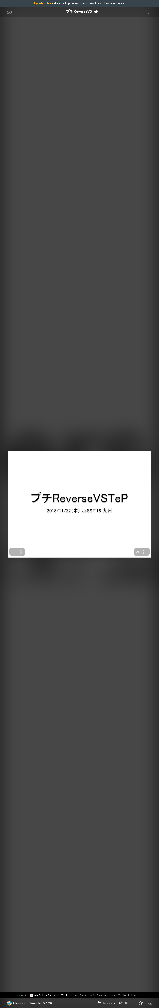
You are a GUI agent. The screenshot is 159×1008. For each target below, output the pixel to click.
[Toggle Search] (147, 12)
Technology (106, 1002)
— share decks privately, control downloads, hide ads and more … (79, 3)
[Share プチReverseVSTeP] (133, 1003)
